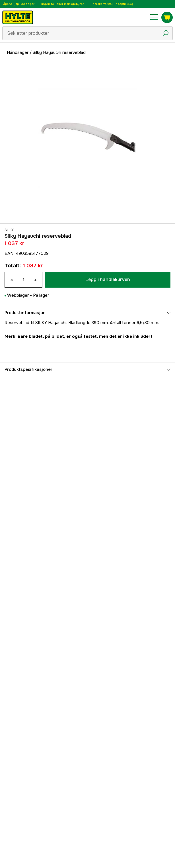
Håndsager (17, 52)
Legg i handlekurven (107, 279)
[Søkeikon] (165, 33)
